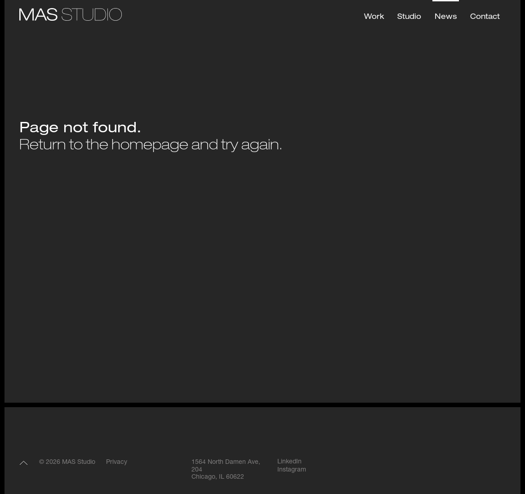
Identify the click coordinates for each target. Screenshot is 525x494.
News (446, 17)
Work (374, 17)
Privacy (116, 462)
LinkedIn (289, 462)
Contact (485, 17)
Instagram (291, 470)
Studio (409, 17)
